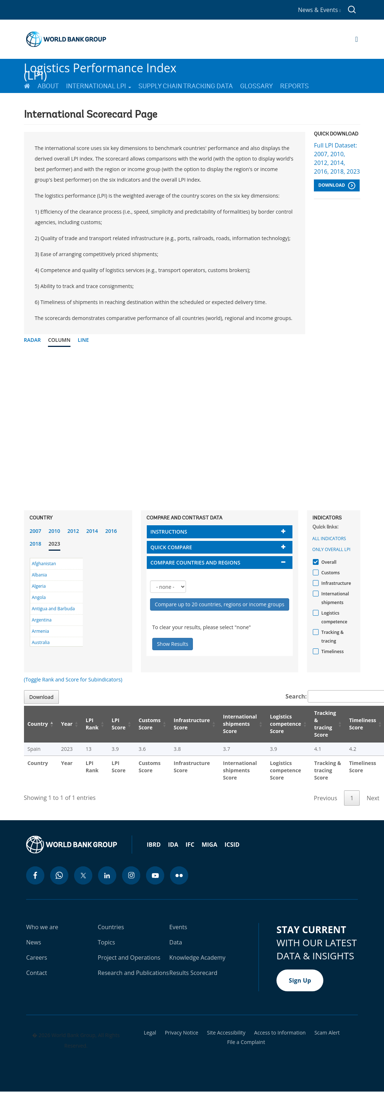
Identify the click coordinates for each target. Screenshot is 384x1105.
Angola (39, 597)
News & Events (319, 10)
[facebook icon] (35, 875)
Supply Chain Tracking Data (185, 86)
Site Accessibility (226, 1033)
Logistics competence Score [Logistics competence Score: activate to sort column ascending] (285, 723)
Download (336, 185)
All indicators (329, 538)
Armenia (40, 631)
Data (175, 942)
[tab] (219, 531)
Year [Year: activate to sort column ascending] (67, 723)
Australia (41, 642)
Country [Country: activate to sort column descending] (38, 723)
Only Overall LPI (331, 549)
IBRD (154, 844)
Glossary (256, 86)
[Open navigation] (356, 39)
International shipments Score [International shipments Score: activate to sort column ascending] (240, 723)
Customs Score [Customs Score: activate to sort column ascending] (150, 724)
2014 (92, 530)
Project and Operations (129, 958)
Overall (328, 562)
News (33, 942)
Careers (36, 958)
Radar (32, 339)
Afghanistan (44, 563)
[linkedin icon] (107, 875)
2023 (54, 543)
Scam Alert (327, 1033)
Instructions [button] (168, 531)
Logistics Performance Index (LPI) (100, 68)
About (48, 86)
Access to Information (280, 1033)
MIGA (209, 844)
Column (59, 339)
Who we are (42, 927)
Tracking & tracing (332, 636)
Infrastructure (335, 583)
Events (178, 927)
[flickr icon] (179, 875)
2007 (35, 530)
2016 (111, 530)
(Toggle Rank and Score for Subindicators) (73, 679)
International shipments (334, 598)
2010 (54, 530)
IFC (190, 844)
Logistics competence (333, 617)
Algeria (39, 586)
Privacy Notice (181, 1033)
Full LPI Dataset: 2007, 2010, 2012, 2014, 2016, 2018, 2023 (337, 158)
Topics (106, 942)
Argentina (42, 620)
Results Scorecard (193, 973)
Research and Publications (133, 973)
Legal (150, 1033)
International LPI (98, 86)
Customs (330, 573)
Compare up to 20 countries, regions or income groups (219, 604)
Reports (294, 86)
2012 (73, 530)
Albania (39, 575)
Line (83, 339)
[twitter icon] (83, 875)
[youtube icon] (155, 875)
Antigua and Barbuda (53, 609)
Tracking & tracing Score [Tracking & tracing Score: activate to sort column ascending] (325, 723)
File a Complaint (246, 1042)
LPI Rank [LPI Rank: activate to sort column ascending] (92, 724)
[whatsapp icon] (59, 875)
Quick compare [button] (171, 547)
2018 (35, 543)
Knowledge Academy (197, 958)
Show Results (172, 643)
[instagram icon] (131, 875)
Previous (325, 798)
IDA (173, 844)
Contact (36, 973)
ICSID (232, 844)
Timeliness (332, 651)
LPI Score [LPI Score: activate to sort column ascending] (118, 724)
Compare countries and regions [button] (195, 562)
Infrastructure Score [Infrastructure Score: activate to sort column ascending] (192, 724)
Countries (111, 927)
